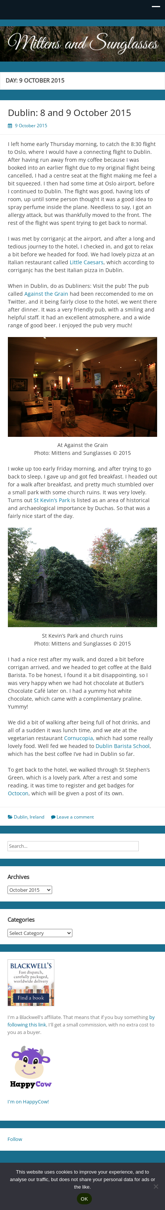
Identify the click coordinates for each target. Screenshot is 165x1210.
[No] (155, 1186)
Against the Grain (46, 293)
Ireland (37, 817)
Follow (15, 1139)
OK (84, 1199)
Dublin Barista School (123, 745)
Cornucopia (78, 738)
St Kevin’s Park (52, 500)
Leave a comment (75, 817)
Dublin (20, 817)
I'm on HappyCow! (28, 1101)
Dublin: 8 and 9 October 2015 (69, 112)
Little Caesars (87, 262)
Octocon (18, 793)
